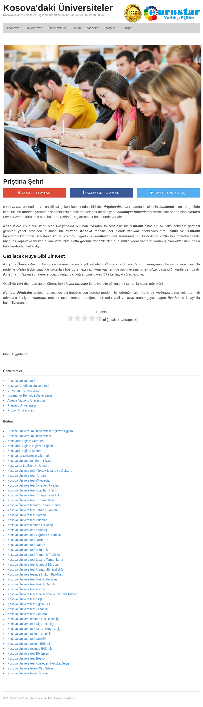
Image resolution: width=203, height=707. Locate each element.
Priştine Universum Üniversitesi (29, 436)
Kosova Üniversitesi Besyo (26, 658)
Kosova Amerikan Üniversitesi (28, 385)
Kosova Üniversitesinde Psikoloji (30, 525)
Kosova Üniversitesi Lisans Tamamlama (35, 559)
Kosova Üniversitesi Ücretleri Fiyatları (33, 485)
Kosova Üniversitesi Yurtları (26, 475)
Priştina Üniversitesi (21, 380)
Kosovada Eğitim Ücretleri (25, 441)
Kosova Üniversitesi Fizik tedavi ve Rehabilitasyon (42, 594)
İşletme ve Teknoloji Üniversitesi (29, 395)
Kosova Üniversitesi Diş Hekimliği (30, 624)
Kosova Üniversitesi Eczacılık (28, 609)
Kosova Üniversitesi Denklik (26, 638)
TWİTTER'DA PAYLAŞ (167, 193)
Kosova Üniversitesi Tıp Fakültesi (30, 500)
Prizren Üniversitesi (21, 410)
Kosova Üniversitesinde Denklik (29, 634)
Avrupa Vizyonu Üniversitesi (27, 400)
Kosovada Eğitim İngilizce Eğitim (30, 446)
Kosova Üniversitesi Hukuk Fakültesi (32, 579)
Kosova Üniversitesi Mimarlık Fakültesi (34, 554)
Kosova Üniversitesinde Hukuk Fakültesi (35, 574)
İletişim (128, 28)
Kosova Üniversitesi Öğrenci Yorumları (34, 535)
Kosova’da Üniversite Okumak (28, 456)
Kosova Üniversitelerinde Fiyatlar (30, 460)
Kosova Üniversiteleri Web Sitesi (30, 668)
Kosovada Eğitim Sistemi (24, 451)
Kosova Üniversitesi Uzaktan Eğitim (32, 490)
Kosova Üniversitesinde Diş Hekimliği (33, 619)
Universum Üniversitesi (23, 390)
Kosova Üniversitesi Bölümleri (28, 653)
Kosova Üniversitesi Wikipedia (28, 480)
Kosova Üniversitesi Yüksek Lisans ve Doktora (39, 470)
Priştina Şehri (23, 181)
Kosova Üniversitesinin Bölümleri (30, 643)
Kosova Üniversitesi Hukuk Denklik (31, 584)
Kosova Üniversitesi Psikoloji (27, 530)
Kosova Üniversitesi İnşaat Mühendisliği (35, 569)
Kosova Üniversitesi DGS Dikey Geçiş (33, 629)
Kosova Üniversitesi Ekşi (24, 599)
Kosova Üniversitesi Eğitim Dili (28, 604)
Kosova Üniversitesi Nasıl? (26, 545)
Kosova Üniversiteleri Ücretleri (28, 673)
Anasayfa (12, 28)
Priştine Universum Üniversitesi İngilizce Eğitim (40, 431)
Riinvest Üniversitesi (21, 405)
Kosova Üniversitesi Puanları (27, 520)
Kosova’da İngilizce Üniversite (28, 465)
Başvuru (110, 28)
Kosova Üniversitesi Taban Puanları (32, 510)
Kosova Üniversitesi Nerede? (27, 540)
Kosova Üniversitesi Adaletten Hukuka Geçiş (38, 663)
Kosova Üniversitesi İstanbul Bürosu (32, 564)
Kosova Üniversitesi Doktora (27, 614)
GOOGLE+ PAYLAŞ (34, 193)
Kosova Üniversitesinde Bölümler (30, 648)
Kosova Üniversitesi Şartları (26, 515)
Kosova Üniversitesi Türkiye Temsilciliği (34, 495)
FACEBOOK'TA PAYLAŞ (101, 193)
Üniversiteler (57, 28)
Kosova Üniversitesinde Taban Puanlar (34, 505)
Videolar (92, 28)
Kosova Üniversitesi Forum (26, 589)
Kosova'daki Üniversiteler (58, 8)
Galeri (76, 28)
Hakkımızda (34, 28)
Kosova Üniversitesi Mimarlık (27, 549)
